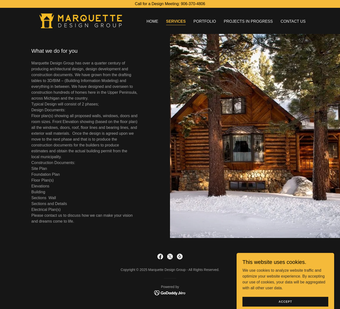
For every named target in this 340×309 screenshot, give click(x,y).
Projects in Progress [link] (248, 21)
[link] (81, 21)
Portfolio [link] (204, 21)
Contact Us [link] (293, 21)
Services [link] (176, 21)
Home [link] (152, 21)
